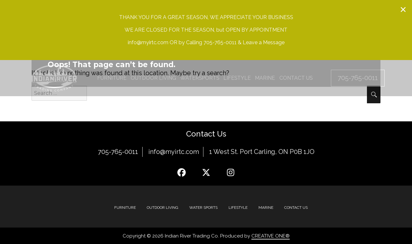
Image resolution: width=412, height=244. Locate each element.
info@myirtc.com (173, 152)
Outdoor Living (162, 207)
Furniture (125, 207)
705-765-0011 (118, 152)
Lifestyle (238, 207)
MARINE (265, 207)
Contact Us (296, 207)
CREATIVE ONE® (270, 236)
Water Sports (203, 207)
